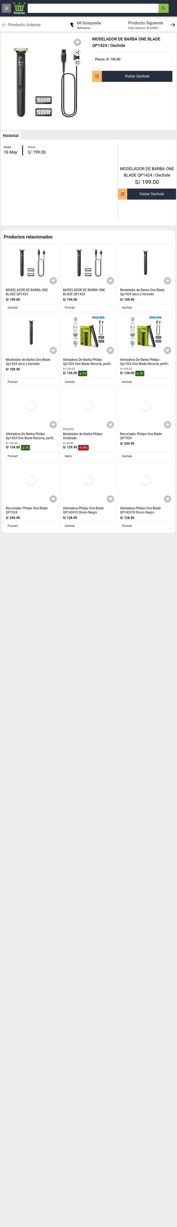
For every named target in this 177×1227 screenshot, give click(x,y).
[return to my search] (84, 25)
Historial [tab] (11, 135)
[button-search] (164, 8)
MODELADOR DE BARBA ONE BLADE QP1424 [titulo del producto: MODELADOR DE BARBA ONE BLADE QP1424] (27, 292)
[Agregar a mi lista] (53, 280)
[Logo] (19, 8)
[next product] (152, 25)
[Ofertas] (93, 8)
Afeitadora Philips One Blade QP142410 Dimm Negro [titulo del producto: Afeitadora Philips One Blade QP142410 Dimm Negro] (83, 510)
